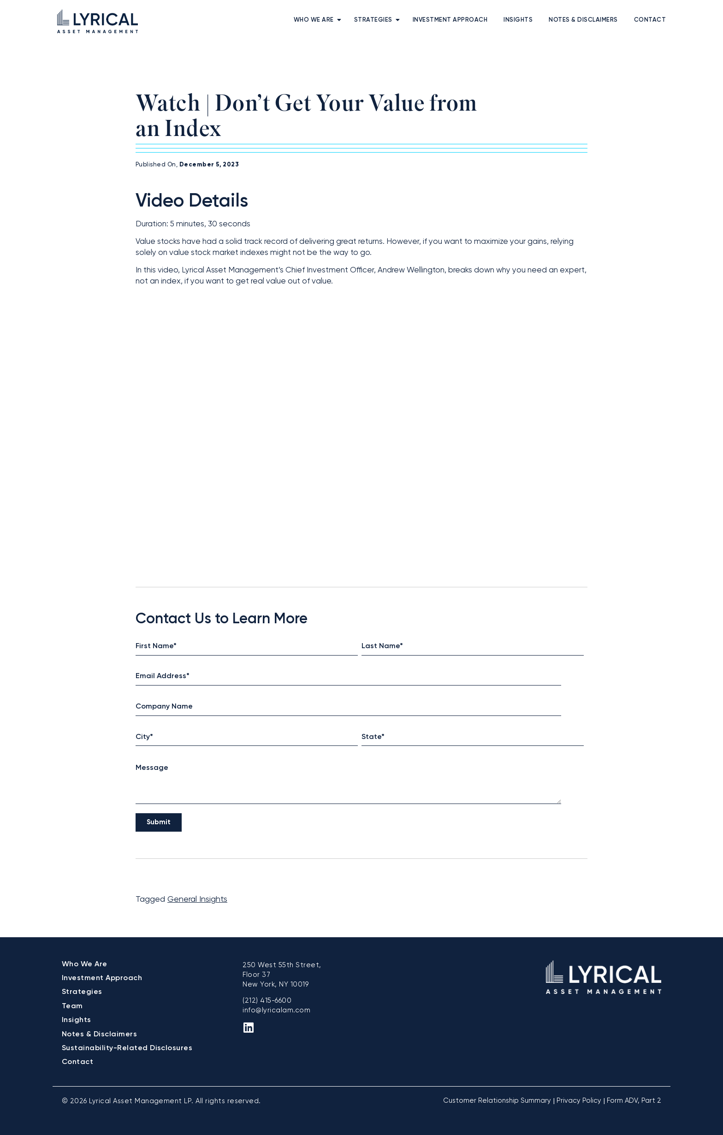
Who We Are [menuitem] (314, 19)
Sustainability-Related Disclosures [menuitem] (127, 1047)
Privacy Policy (579, 1100)
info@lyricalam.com (276, 1010)
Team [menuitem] (72, 1005)
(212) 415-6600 (267, 1000)
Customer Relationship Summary (497, 1100)
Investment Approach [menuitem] (450, 19)
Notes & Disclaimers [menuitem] (583, 19)
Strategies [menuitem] (373, 19)
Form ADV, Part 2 (634, 1100)
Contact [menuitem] (650, 19)
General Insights (197, 899)
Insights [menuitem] (518, 19)
